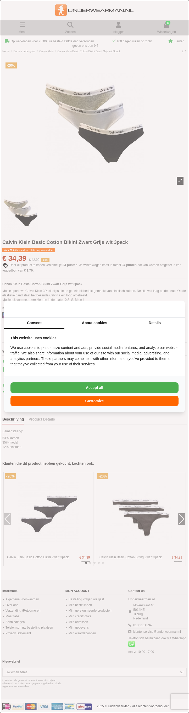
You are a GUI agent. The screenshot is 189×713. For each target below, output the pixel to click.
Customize (94, 401)
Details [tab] (155, 323)
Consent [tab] (34, 323)
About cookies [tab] (94, 323)
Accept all (94, 388)
